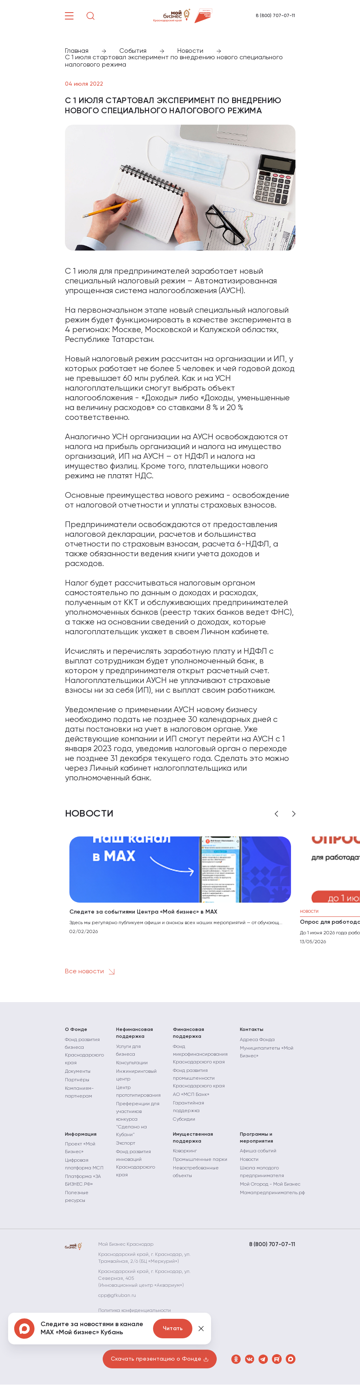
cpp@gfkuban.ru (121, 1296)
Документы (78, 1071)
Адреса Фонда (257, 1039)
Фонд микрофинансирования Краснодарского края (200, 1054)
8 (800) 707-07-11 (275, 15)
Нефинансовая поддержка (134, 1033)
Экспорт (125, 1143)
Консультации (132, 1063)
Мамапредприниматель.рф (272, 1193)
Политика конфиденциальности (139, 1311)
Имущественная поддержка (193, 1138)
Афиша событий (258, 1151)
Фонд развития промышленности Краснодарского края (199, 1078)
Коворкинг (185, 1151)
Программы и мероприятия (256, 1138)
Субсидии (184, 1119)
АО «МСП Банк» (191, 1094)
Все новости (91, 972)
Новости (249, 1160)
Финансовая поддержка (188, 1033)
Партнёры (77, 1080)
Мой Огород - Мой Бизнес (270, 1184)
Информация (81, 1134)
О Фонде (76, 1029)
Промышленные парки (200, 1160)
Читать (173, 1328)
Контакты (251, 1029)
